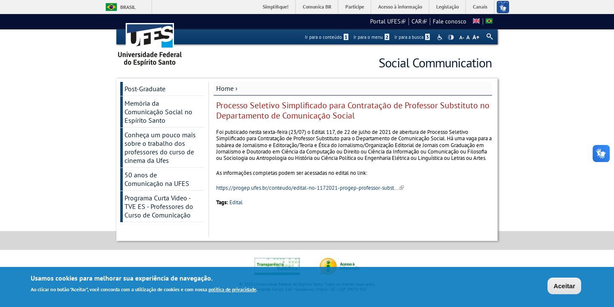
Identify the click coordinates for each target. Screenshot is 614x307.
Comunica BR (317, 6)
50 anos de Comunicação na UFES (157, 179)
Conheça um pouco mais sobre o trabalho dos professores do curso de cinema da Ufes (160, 147)
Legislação (447, 6)
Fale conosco (449, 21)
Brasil (128, 7)
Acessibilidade (440, 37)
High (451, 38)
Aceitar (564, 286)
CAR (419, 21)
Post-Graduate (145, 88)
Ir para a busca (412, 37)
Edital (236, 202)
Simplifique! (276, 6)
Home (225, 88)
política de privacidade (232, 289)
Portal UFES (387, 21)
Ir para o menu (371, 37)
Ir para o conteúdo (326, 37)
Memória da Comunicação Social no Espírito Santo (158, 112)
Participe (354, 6)
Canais (480, 6)
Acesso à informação (400, 6)
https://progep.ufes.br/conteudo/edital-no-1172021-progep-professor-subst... (310, 187)
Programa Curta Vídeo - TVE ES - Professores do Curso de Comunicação (159, 206)
